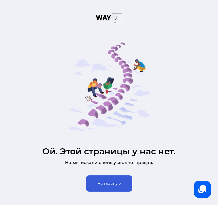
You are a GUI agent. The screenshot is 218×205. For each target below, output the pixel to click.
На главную (109, 183)
